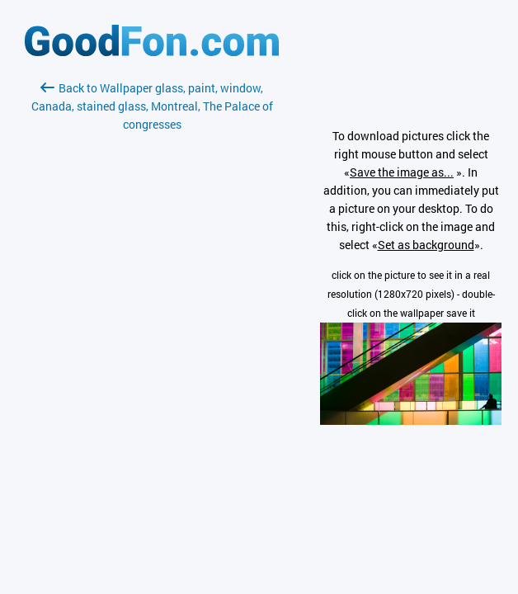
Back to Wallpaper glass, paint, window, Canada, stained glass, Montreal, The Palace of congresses (152, 106)
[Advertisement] (152, 329)
